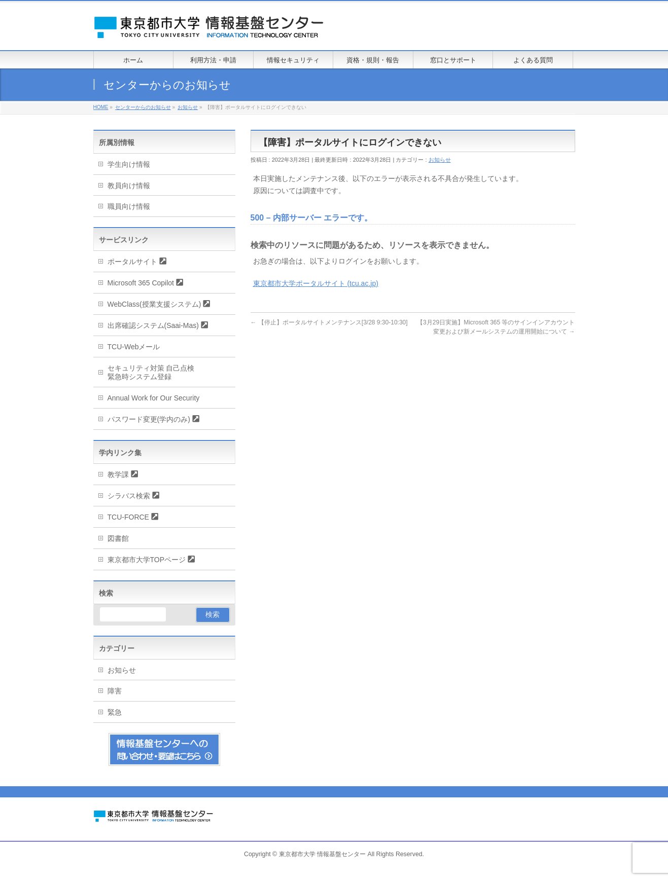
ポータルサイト (132, 262)
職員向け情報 (129, 206)
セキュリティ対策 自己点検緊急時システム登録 (151, 372)
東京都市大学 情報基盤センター (322, 854)
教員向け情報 (129, 185)
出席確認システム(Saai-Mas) (153, 325)
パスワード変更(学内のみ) (149, 419)
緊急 (115, 712)
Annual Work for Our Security (154, 398)
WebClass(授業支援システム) (154, 304)
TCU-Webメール (134, 347)
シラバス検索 (129, 496)
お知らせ (440, 160)
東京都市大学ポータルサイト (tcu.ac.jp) (315, 283)
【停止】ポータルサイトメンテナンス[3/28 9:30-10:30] (329, 322)
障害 (115, 691)
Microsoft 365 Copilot (141, 283)
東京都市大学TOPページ (147, 560)
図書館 (118, 538)
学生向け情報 (129, 164)
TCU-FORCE (128, 517)
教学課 (118, 474)
